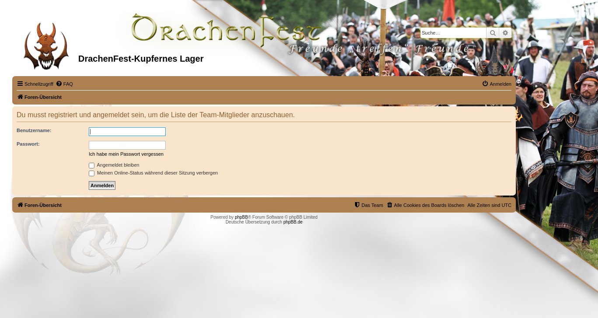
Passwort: (28, 144)
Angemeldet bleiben (114, 165)
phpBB (241, 217)
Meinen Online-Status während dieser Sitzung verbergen (153, 172)
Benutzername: (34, 130)
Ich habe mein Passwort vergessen (126, 154)
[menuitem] (64, 84)
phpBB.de (292, 222)
